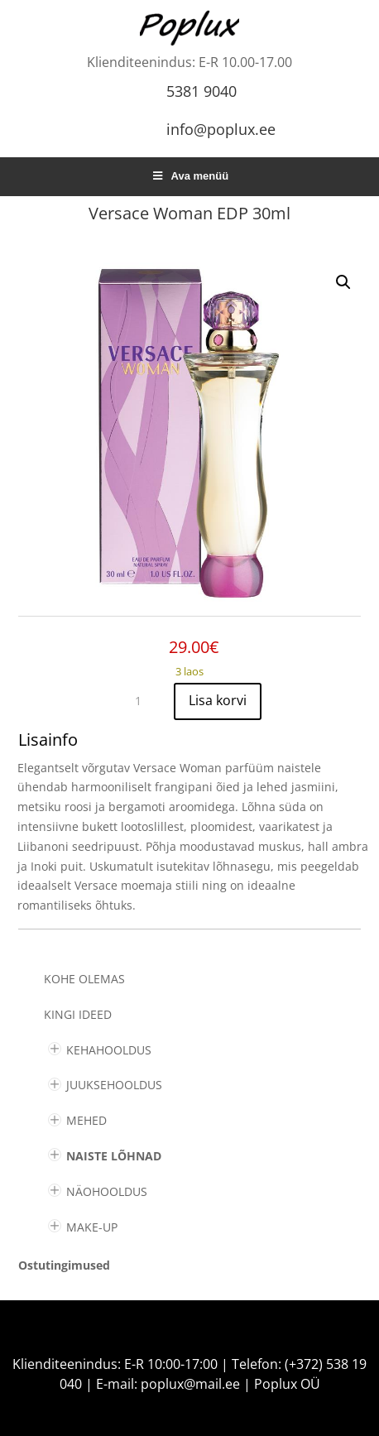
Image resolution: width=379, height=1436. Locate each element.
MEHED (86, 1120)
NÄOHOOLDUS (106, 1191)
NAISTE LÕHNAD (113, 1156)
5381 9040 (201, 91)
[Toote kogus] (144, 701)
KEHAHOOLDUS (108, 1050)
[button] (343, 282)
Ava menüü (189, 176)
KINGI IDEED (78, 1014)
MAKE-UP (92, 1227)
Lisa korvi (218, 700)
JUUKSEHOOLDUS (114, 1085)
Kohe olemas (84, 979)
